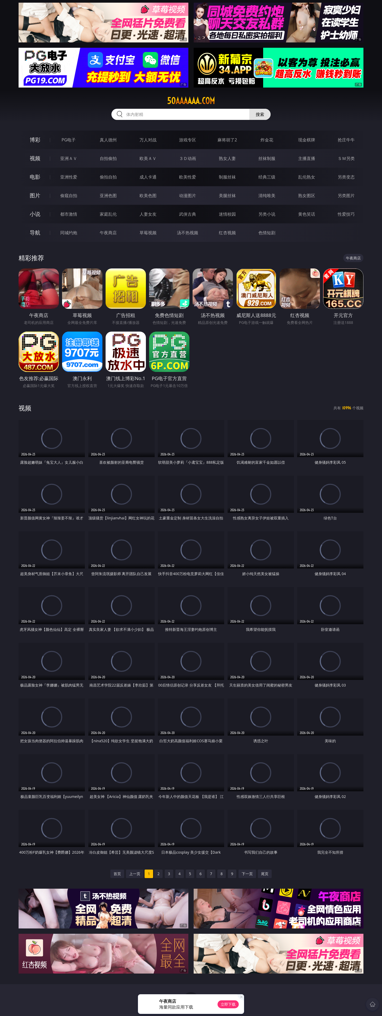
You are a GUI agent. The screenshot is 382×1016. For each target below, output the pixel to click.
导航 (35, 232)
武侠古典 (187, 214)
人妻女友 (148, 214)
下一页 (247, 873)
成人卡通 (148, 177)
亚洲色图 (108, 195)
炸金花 (267, 140)
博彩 (35, 139)
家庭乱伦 (108, 214)
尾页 (264, 873)
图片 (35, 195)
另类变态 (346, 177)
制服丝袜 (227, 177)
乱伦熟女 (306, 177)
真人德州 (108, 140)
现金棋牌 (306, 140)
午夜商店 (108, 233)
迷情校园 (227, 214)
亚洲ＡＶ (68, 158)
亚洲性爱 (68, 177)
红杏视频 (227, 233)
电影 (35, 176)
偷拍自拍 (108, 177)
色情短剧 (266, 233)
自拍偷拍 (108, 158)
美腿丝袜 (227, 195)
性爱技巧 (346, 214)
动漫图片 (187, 195)
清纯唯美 (266, 195)
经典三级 (266, 177)
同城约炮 (68, 233)
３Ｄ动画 (187, 158)
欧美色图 (148, 195)
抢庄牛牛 (346, 140)
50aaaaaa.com (191, 100)
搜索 (260, 114)
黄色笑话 (306, 214)
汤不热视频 (187, 233)
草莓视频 (148, 233)
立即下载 (228, 1004)
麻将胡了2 (227, 140)
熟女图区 (306, 195)
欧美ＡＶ (148, 158)
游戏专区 (187, 140)
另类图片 (346, 195)
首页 (117, 873)
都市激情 (68, 214)
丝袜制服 (266, 158)
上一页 (134, 873)
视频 (35, 158)
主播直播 (306, 158)
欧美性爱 (187, 177)
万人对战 (148, 140)
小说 (35, 214)
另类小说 (266, 214)
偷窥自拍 (68, 195)
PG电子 (69, 140)
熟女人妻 (227, 158)
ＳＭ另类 (346, 158)
